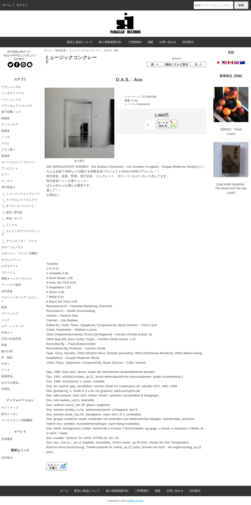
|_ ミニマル (9, 225)
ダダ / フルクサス (12, 247)
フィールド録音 (11, 284)
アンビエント (9, 168)
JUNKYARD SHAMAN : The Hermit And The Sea (230, 166)
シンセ (5, 137)
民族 (4, 345)
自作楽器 (7, 291)
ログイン (22, 5)
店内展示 (188, 42)
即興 (4, 307)
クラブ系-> (8, 149)
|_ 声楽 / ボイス (12, 218)
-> (8, 187)
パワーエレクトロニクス (17, 105)
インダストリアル (12, 93)
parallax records (135, 500)
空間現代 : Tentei (230, 109)
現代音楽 (60, 50)
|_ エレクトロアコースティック (20, 232)
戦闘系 (5, 118)
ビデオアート (9, 266)
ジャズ (5, 320)
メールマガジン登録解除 (17, 420)
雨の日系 (7, 351)
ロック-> (6, 181)
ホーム (6, 5)
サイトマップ (9, 407)
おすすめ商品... (11, 382)
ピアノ (5, 174)
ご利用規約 (134, 42)
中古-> (5, 363)
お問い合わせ (167, 42)
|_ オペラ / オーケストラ (17, 206)
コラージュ (8, 272)
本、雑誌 (7, 357)
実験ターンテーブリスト (17, 278)
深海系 (5, 155)
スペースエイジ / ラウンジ (18, 162)
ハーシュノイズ (11, 99)
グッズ (5, 370)
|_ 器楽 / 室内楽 (12, 212)
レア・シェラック (12, 326)
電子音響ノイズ (11, 112)
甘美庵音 (7, 439)
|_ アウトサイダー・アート (19, 241)
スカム (5, 143)
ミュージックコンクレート (85, 50)
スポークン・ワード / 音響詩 (19, 253)
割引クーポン (9, 414)
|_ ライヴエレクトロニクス (19, 199)
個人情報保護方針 (110, 42)
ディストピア (9, 124)
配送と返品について (80, 42)
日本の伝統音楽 (11, 338)
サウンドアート (11, 260)
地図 (150, 42)
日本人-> (6, 332)
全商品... (6, 389)
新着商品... (8, 376)
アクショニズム (11, 87)
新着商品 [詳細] (231, 76)
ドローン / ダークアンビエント (19, 299)
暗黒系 (5, 131)
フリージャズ (9, 313)
